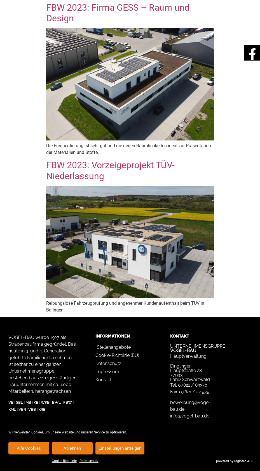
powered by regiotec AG (234, 461)
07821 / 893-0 (192, 385)
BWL (56, 402)
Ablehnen (72, 448)
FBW (67, 402)
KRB (41, 409)
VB (10, 402)
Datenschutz (89, 461)
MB (28, 402)
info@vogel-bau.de (189, 416)
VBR (22, 409)
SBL (19, 402)
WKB (45, 402)
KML (12, 409)
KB (36, 402)
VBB (32, 409)
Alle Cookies (29, 448)
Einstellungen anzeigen (120, 448)
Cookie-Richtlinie (64, 461)
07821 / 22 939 (194, 391)
